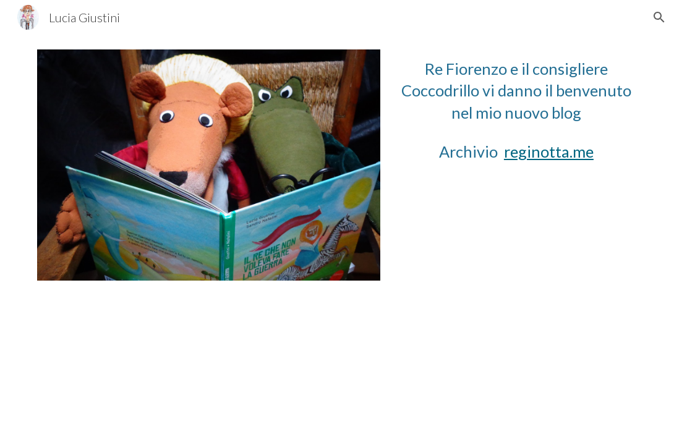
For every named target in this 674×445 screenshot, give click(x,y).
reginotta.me (549, 151)
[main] (516, 90)
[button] (659, 17)
